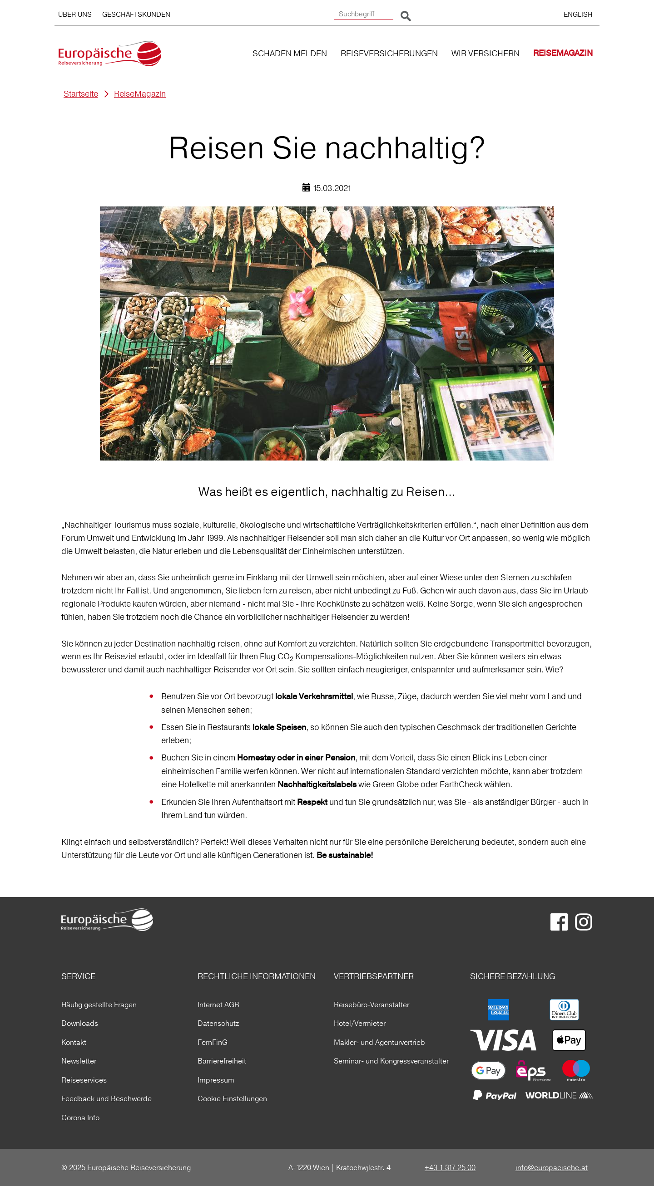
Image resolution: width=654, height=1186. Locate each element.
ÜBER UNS (75, 14)
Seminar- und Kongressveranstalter (391, 1060)
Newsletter (78, 1060)
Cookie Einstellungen (232, 1098)
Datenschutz (218, 1023)
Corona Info (80, 1117)
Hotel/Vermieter (360, 1023)
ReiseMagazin (140, 93)
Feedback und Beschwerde (106, 1098)
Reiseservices (84, 1079)
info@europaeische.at (551, 1167)
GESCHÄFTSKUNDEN (136, 14)
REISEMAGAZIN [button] (563, 53)
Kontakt (73, 1042)
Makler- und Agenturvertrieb (379, 1042)
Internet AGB (218, 1004)
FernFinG (213, 1042)
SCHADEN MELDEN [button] (290, 53)
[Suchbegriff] (363, 14)
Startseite (81, 93)
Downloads (79, 1023)
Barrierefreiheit (222, 1060)
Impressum (216, 1079)
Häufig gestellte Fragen (99, 1004)
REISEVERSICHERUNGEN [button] (389, 53)
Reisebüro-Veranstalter (371, 1004)
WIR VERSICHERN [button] (485, 53)
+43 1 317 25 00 (450, 1167)
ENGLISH (578, 14)
